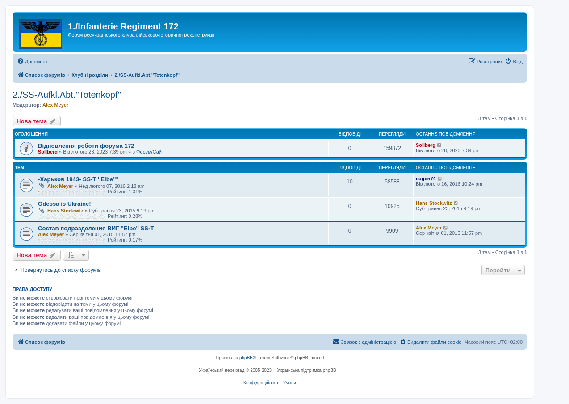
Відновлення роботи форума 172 (86, 145)
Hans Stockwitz (65, 210)
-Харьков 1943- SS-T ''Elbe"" (78, 179)
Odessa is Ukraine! (64, 203)
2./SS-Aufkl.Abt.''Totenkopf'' (67, 95)
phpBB (246, 357)
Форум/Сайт (150, 151)
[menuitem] (32, 61)
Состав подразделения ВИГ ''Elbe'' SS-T (96, 228)
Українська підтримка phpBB (306, 370)
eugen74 (426, 178)
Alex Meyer (55, 105)
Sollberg (48, 151)
